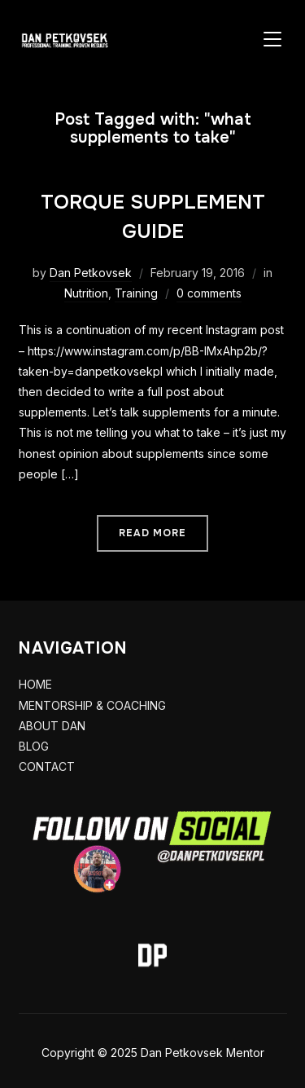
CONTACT (47, 766)
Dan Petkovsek (91, 273)
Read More (152, 533)
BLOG (34, 746)
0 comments (209, 293)
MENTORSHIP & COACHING (92, 705)
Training (136, 293)
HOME (35, 684)
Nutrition (86, 293)
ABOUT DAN (52, 726)
